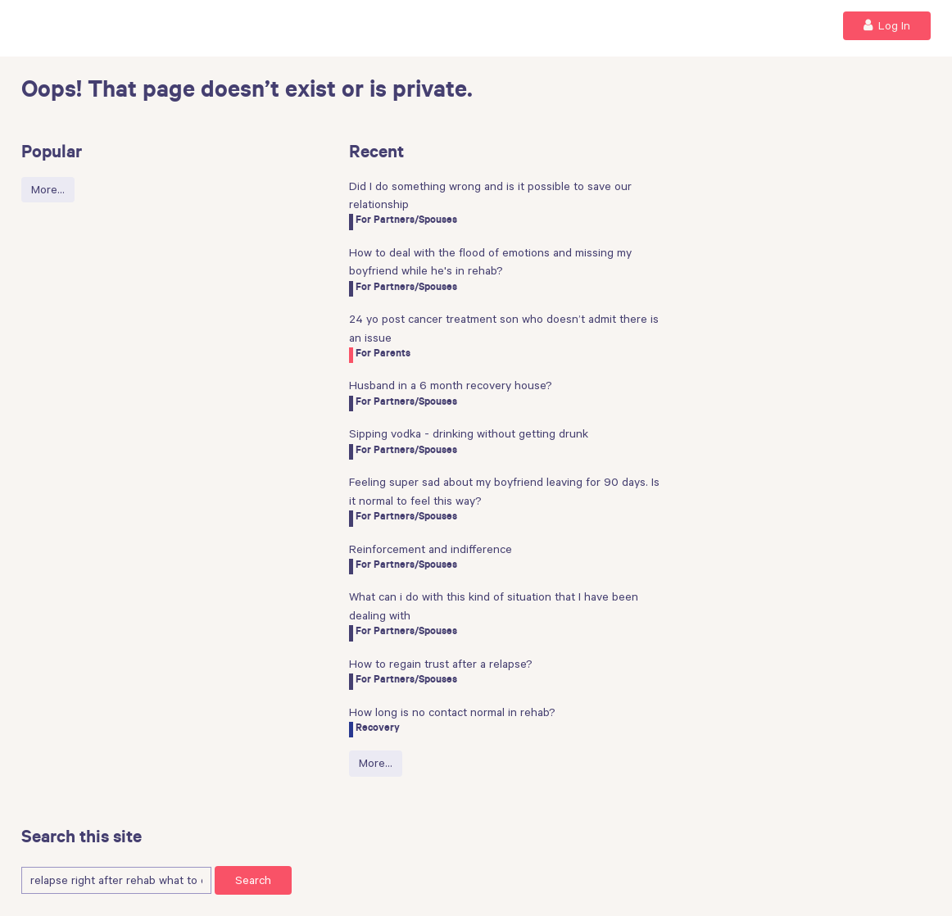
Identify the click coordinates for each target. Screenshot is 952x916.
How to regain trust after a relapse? (441, 663)
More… (48, 189)
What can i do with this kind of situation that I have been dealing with (493, 605)
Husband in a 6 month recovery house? (450, 385)
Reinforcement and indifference (430, 548)
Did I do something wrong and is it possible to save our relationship (490, 195)
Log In (887, 25)
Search (253, 880)
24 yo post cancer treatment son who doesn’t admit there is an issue (504, 327)
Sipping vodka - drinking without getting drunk (468, 433)
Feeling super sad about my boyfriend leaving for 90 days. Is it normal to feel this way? (504, 490)
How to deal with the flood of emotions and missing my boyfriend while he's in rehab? (490, 261)
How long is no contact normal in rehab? (452, 712)
